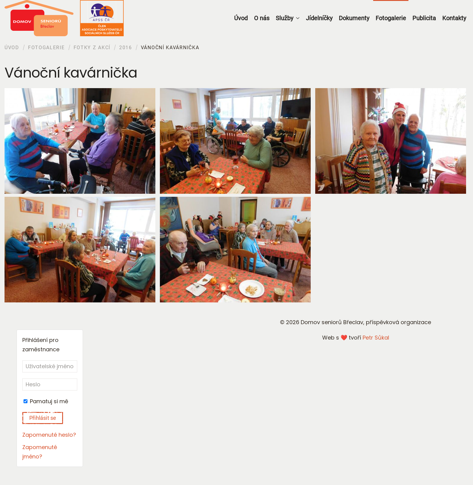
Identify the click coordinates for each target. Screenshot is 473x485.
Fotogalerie (391, 18)
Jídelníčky (319, 18)
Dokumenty (354, 18)
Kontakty (454, 18)
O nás (261, 18)
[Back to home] (64, 18)
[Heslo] (49, 384)
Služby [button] (288, 18)
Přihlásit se (42, 418)
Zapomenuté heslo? (49, 435)
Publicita (424, 18)
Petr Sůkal (376, 337)
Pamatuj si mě (46, 401)
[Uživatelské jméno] (49, 366)
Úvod (241, 18)
